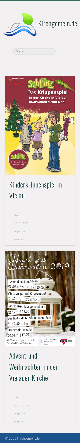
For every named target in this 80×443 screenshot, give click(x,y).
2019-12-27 (21, 223)
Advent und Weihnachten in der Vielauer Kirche (33, 366)
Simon (17, 215)
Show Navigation (64, 38)
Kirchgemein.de (57, 23)
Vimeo (39, 62)
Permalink (20, 239)
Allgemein (20, 231)
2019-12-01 (21, 405)
